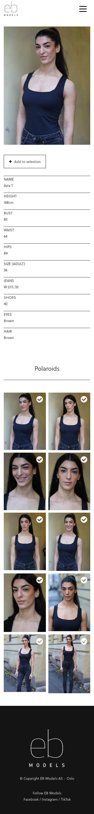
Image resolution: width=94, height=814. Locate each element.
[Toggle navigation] (83, 8)
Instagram (50, 799)
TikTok (66, 799)
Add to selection (25, 161)
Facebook (31, 799)
